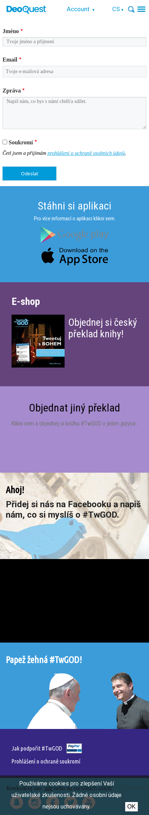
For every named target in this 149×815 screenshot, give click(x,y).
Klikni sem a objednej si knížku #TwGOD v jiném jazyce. (74, 423)
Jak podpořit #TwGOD (37, 748)
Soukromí (21, 142)
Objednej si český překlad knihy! (102, 328)
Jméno (11, 31)
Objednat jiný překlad (74, 407)
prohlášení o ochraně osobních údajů (86, 153)
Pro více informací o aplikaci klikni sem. (74, 218)
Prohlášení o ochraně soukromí (46, 761)
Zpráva (12, 90)
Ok (131, 806)
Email (10, 60)
